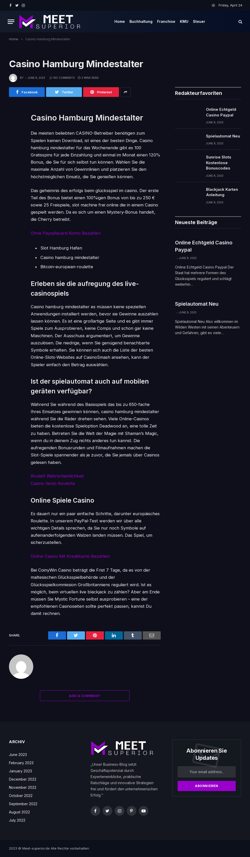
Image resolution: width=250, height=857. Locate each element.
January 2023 (20, 771)
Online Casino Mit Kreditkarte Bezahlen (70, 556)
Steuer (199, 21)
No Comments (62, 77)
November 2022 (22, 787)
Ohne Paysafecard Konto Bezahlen (66, 233)
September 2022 (23, 804)
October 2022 (20, 795)
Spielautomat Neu (223, 136)
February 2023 (21, 763)
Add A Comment (84, 696)
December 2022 (22, 779)
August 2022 (19, 812)
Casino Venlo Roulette (53, 483)
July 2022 (17, 820)
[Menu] (11, 21)
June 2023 (18, 754)
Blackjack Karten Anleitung (222, 192)
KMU (184, 21)
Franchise (166, 21)
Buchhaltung (141, 21)
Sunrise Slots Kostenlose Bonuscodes (218, 163)
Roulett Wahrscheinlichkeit (57, 476)
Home (119, 21)
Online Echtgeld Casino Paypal (221, 112)
